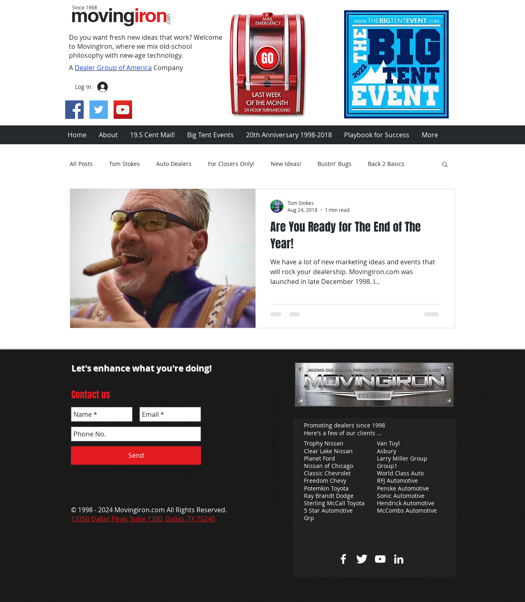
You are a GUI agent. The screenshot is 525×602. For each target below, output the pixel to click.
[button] (445, 165)
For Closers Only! (231, 164)
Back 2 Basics (386, 164)
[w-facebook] (343, 559)
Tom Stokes (124, 164)
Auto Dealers (174, 164)
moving (119, 15)
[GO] (267, 58)
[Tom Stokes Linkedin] (398, 559)
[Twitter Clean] (361, 559)
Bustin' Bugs (334, 164)
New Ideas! (286, 164)
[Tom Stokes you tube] (380, 559)
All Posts (81, 164)
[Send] (136, 455)
